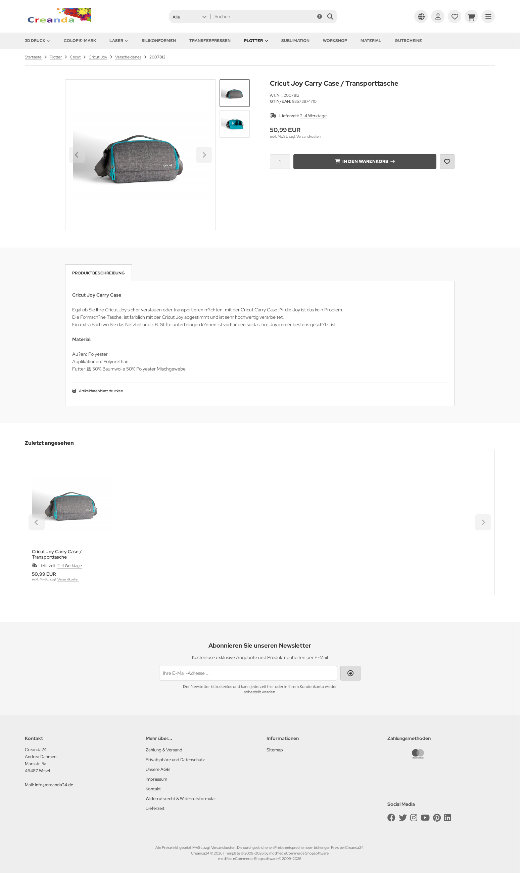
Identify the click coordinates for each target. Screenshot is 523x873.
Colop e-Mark (80, 40)
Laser (118, 40)
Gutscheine (408, 40)
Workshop (335, 40)
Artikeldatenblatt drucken (101, 391)
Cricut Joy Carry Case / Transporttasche (57, 554)
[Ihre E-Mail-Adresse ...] (248, 673)
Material (371, 40)
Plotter (256, 40)
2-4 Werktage (313, 116)
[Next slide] (204, 155)
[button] (189, 16)
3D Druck (37, 40)
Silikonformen (159, 40)
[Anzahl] (280, 161)
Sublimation (295, 40)
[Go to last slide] (77, 155)
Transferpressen (210, 40)
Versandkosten (308, 136)
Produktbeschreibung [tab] (98, 273)
